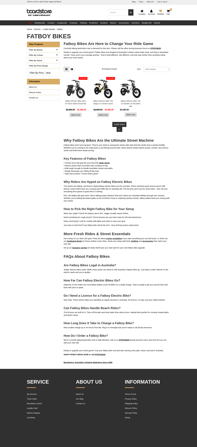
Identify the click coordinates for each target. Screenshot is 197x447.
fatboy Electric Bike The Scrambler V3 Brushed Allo (130, 103)
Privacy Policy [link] (131, 399)
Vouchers (135, 23)
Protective (93, 23)
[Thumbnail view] (66, 69)
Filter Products (36, 44)
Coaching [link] (31, 417)
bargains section (79, 248)
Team (141, 2)
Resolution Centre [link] (34, 403)
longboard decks (74, 241)
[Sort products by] (156, 69)
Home (29, 29)
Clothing (83, 23)
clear (48, 73)
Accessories (124, 23)
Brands (157, 23)
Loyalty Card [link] (32, 408)
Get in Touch (162, 2)
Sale (30, 23)
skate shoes (104, 163)
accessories (147, 241)
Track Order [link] (32, 399)
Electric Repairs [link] (33, 413)
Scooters (104, 23)
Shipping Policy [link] (131, 403)
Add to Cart (75, 115)
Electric (113, 23)
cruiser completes (114, 238)
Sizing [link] (127, 417)
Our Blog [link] (79, 399)
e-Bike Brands (49, 29)
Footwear (73, 23)
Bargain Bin (147, 23)
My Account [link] (32, 394)
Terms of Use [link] (130, 394)
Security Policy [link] (131, 413)
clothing (134, 241)
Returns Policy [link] (35, 92)
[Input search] (118, 12)
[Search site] (130, 12)
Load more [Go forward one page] (119, 124)
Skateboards (39, 23)
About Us (150, 2)
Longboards (62, 23)
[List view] (72, 69)
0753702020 (155, 48)
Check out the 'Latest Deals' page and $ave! (44, 2)
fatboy (60, 29)
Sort (139, 69)
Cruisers (51, 23)
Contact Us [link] (33, 98)
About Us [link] (33, 87)
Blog (134, 2)
